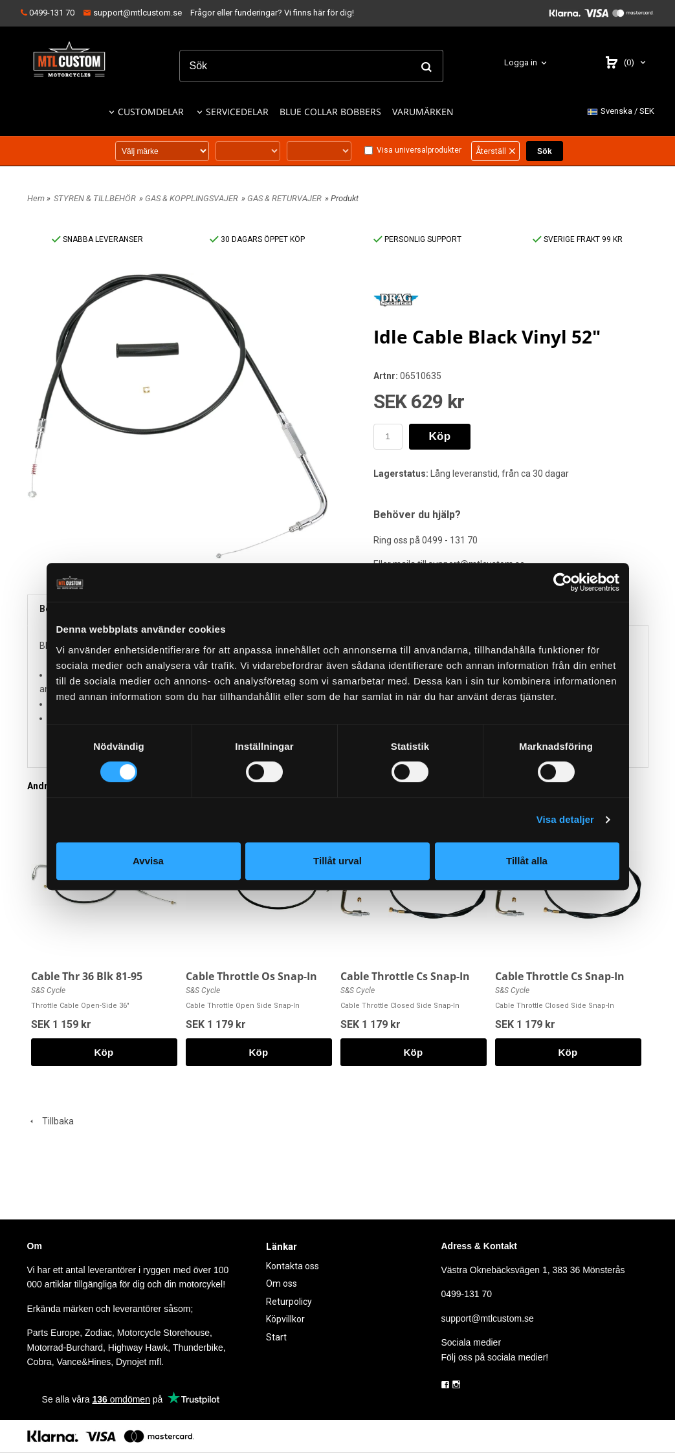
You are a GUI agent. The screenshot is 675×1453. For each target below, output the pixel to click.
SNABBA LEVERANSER (97, 239)
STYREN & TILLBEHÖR (95, 198)
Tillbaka (50, 1121)
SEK (621, 111)
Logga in (520, 62)
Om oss (281, 1283)
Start (276, 1337)
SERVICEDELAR (237, 111)
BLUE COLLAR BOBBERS (330, 111)
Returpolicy (289, 1301)
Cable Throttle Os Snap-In (251, 976)
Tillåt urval (337, 860)
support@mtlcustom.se (132, 12)
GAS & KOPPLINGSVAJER (191, 198)
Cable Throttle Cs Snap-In (405, 976)
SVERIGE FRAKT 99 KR (578, 239)
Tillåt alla (527, 860)
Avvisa (148, 860)
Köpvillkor (285, 1319)
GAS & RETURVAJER (284, 198)
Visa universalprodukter (419, 150)
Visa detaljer (565, 819)
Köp (440, 436)
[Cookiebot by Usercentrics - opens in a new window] (562, 582)
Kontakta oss (292, 1266)
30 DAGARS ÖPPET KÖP (257, 239)
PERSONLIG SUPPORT (417, 239)
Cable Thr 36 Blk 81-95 (86, 976)
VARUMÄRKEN (423, 111)
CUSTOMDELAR (151, 111)
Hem (36, 198)
